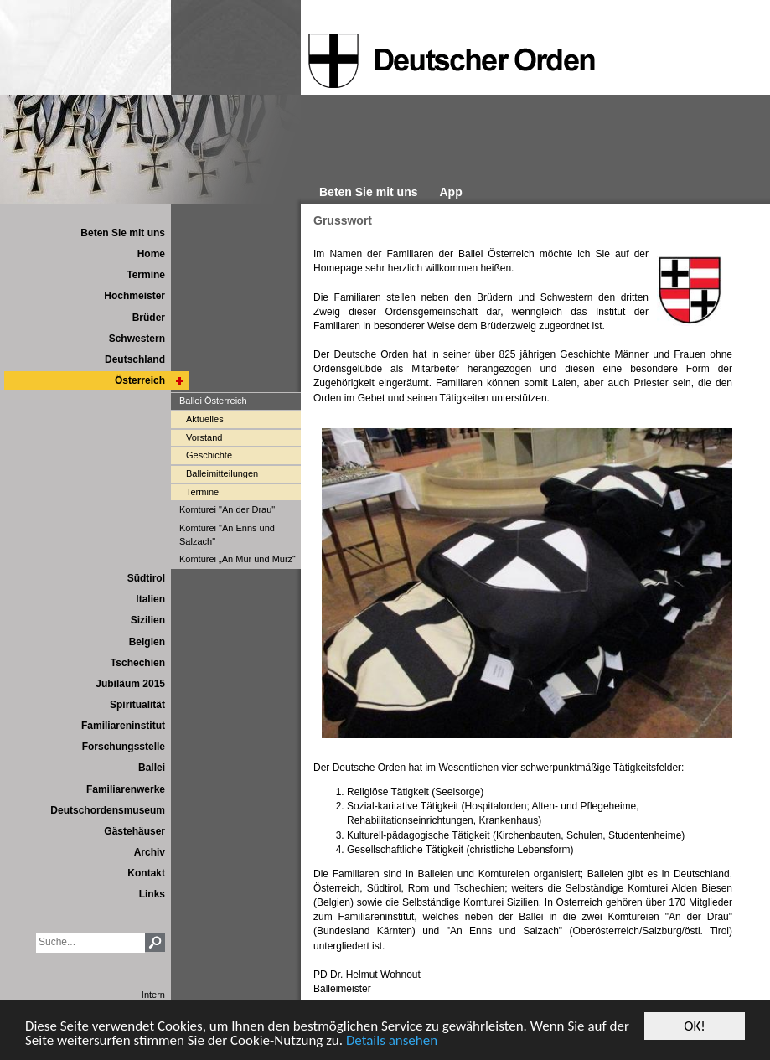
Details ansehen (391, 1041)
